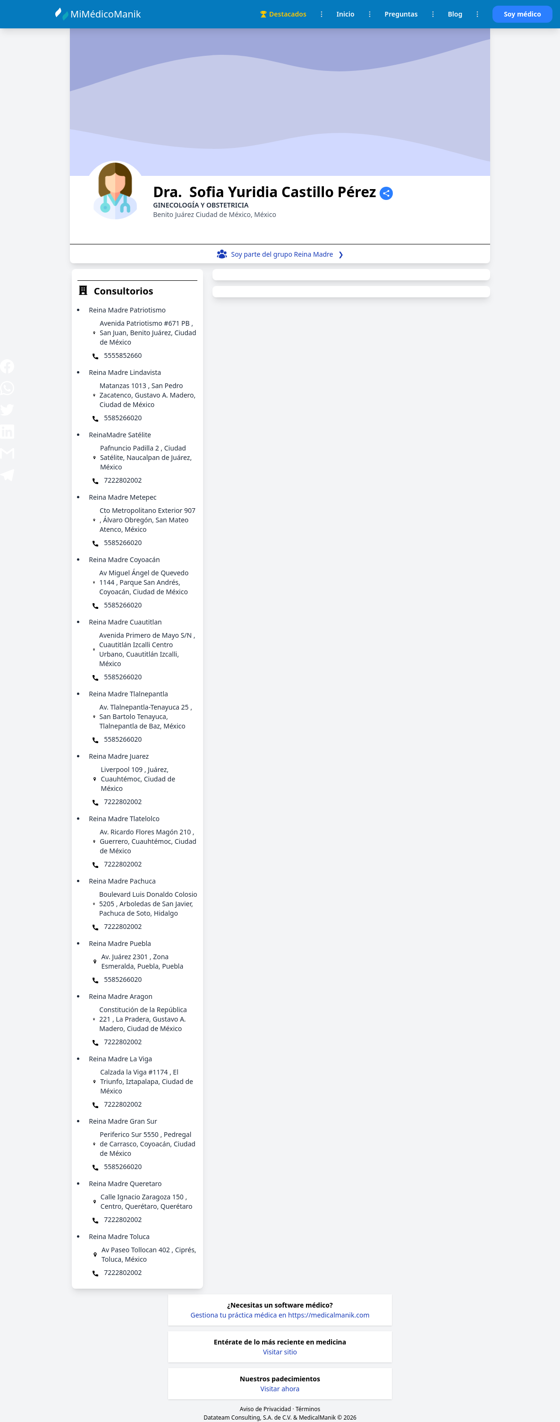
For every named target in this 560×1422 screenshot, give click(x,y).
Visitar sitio (280, 1351)
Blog (455, 13)
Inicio (346, 13)
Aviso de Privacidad (265, 1409)
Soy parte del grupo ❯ (287, 254)
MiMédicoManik (107, 14)
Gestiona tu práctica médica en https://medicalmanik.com (280, 1314)
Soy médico (522, 13)
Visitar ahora (279, 1388)
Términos (308, 1409)
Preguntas (401, 13)
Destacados (283, 13)
